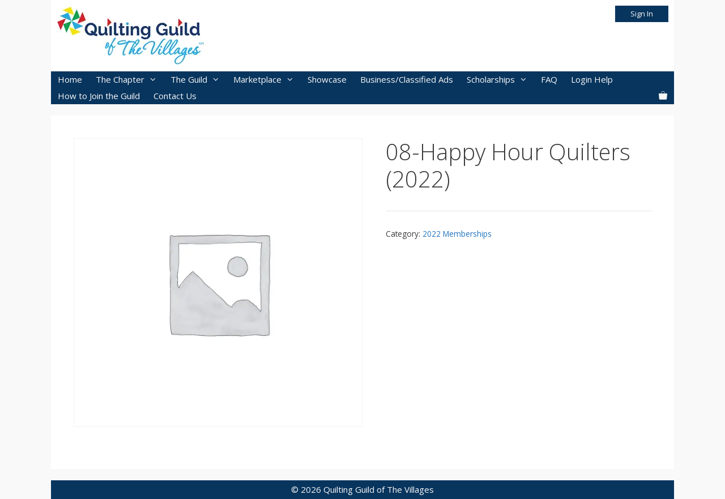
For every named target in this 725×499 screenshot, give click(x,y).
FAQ (549, 79)
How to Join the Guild (99, 95)
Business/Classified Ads (406, 79)
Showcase (327, 79)
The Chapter (130, 79)
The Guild (198, 79)
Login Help (592, 79)
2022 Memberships (457, 233)
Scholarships (500, 79)
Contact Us (175, 95)
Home (70, 79)
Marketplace (267, 79)
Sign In (641, 13)
